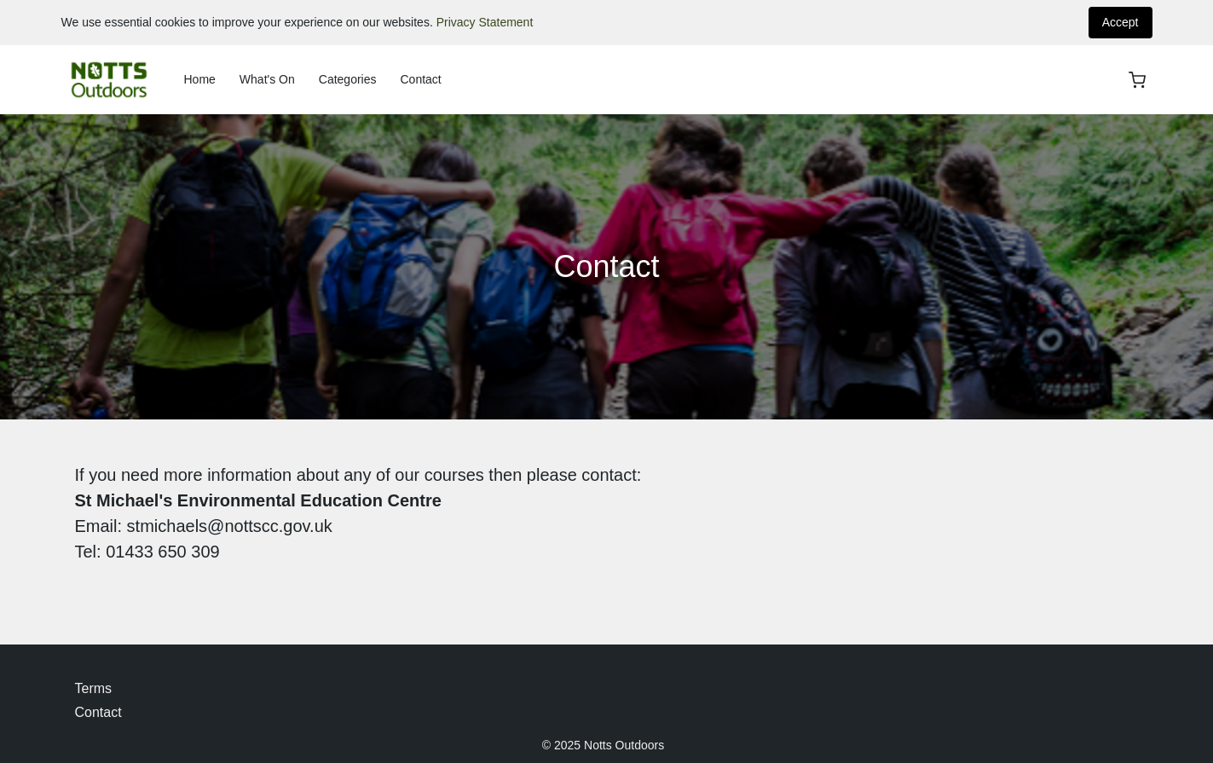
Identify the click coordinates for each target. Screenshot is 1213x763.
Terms (94, 688)
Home (200, 79)
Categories (348, 79)
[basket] (1137, 80)
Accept (1120, 22)
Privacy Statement (485, 22)
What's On (267, 79)
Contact (420, 79)
